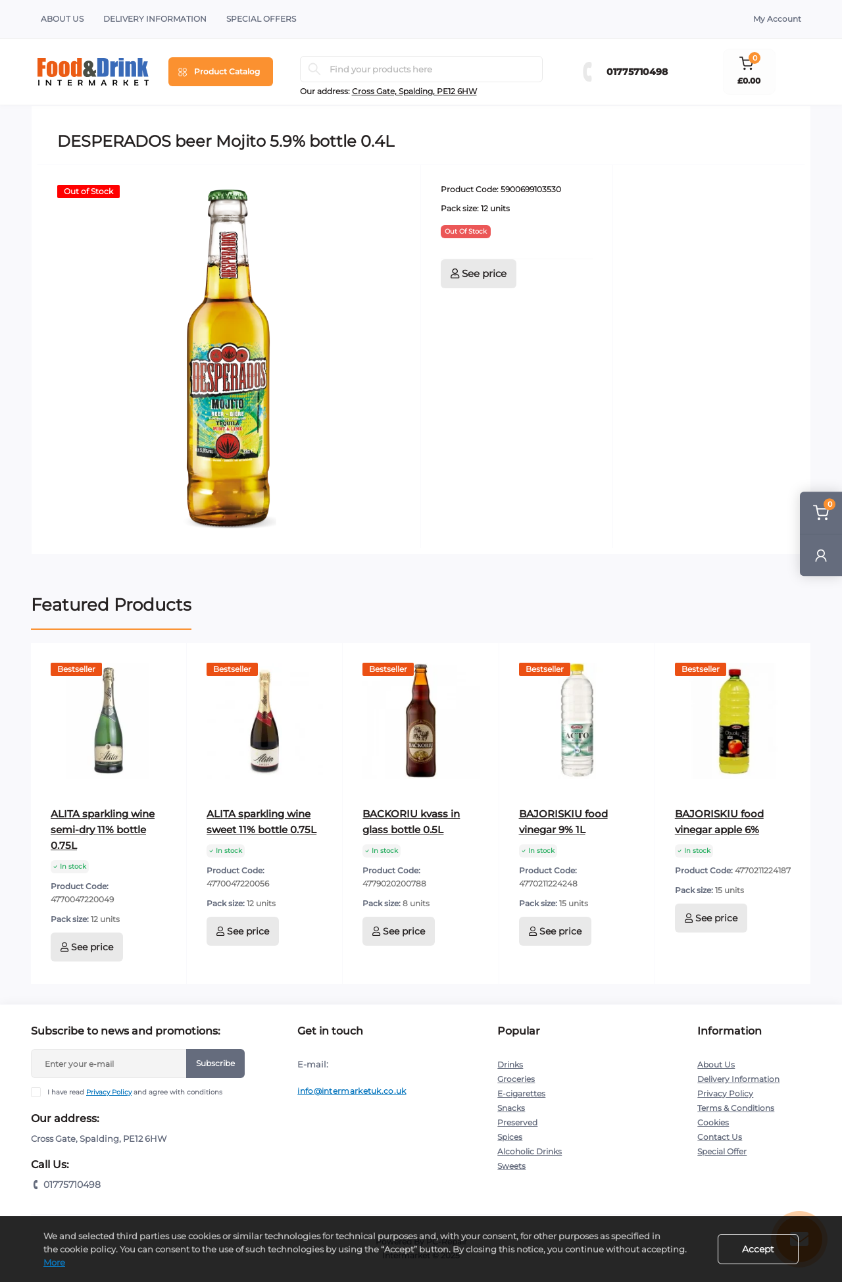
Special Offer (722, 1151)
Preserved (517, 1122)
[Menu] (220, 71)
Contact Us (719, 1137)
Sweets (511, 1166)
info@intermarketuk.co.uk (351, 1091)
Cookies (713, 1122)
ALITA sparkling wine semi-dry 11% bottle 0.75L (103, 830)
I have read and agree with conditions (134, 1092)
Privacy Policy (109, 1092)
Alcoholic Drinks (529, 1151)
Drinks (510, 1064)
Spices (509, 1137)
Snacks (511, 1108)
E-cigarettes (521, 1093)
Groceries (516, 1079)
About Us (62, 19)
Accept (758, 1249)
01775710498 (637, 72)
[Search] (314, 69)
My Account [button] (777, 19)
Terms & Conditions (735, 1108)
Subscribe (215, 1063)
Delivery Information (155, 19)
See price (479, 273)
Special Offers (261, 19)
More (54, 1262)
